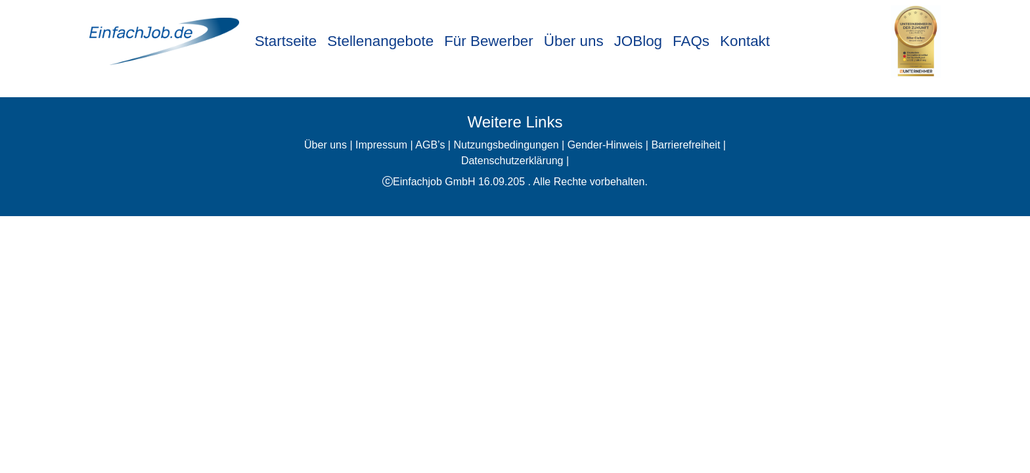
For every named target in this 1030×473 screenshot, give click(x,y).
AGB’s (430, 144)
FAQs (691, 41)
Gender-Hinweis (605, 144)
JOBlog (638, 41)
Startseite (286, 41)
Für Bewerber (488, 41)
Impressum (381, 144)
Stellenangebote (380, 41)
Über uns (574, 41)
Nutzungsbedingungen (505, 144)
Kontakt (745, 41)
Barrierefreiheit (685, 144)
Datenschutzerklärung (512, 160)
